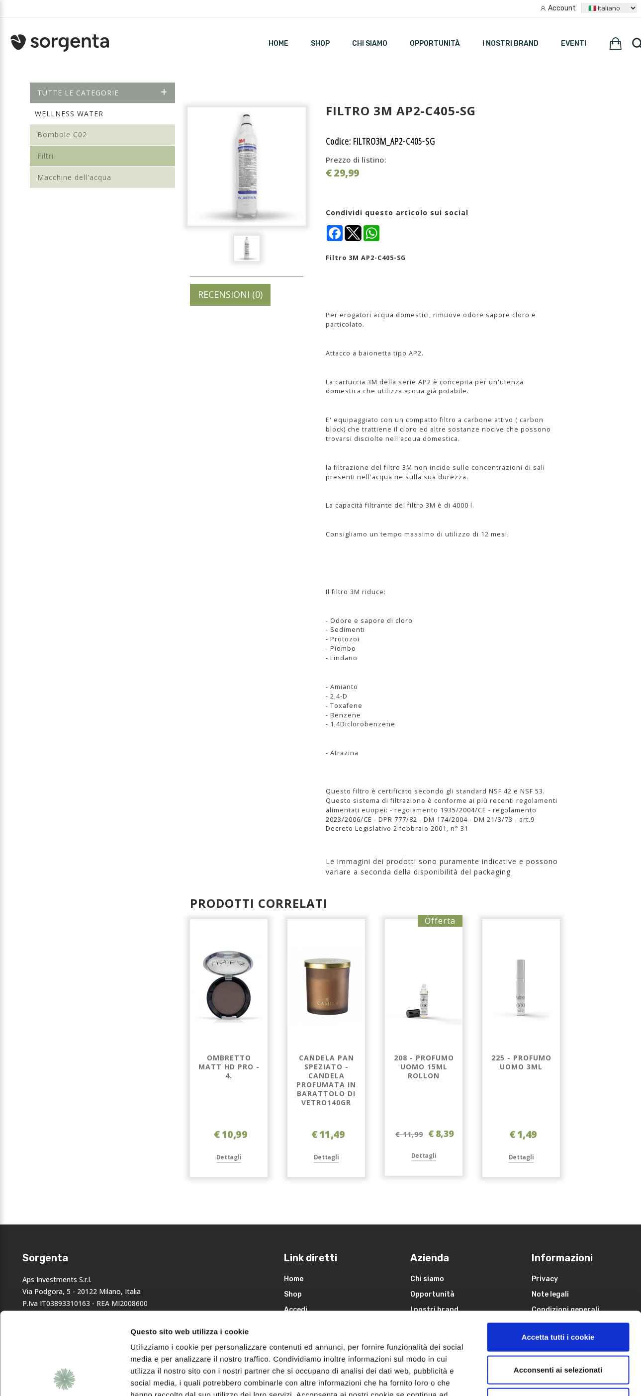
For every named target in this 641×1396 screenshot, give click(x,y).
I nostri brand (510, 43)
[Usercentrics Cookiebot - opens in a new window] (64, 1376)
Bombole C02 (62, 134)
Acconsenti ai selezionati (558, 1287)
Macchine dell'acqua (74, 177)
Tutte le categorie (102, 92)
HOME (278, 43)
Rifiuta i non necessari (558, 1319)
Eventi (573, 43)
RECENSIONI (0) (230, 294)
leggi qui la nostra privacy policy (192, 1336)
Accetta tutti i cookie (558, 1254)
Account (562, 8)
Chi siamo (369, 43)
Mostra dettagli (528, 1376)
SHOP (320, 43)
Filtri (45, 156)
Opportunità (435, 43)
